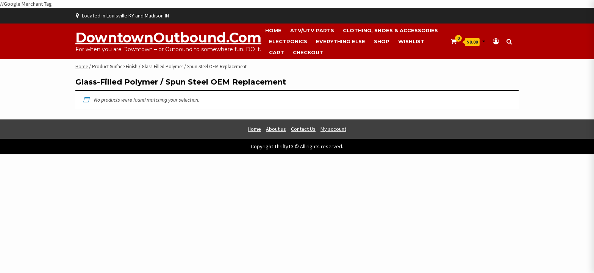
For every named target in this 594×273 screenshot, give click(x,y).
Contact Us (303, 129)
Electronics (288, 41)
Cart (276, 52)
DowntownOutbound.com (168, 37)
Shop (381, 41)
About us (276, 129)
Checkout (308, 52)
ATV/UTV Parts (312, 30)
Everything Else (340, 41)
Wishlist (411, 41)
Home (273, 30)
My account (333, 129)
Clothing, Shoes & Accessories (390, 30)
